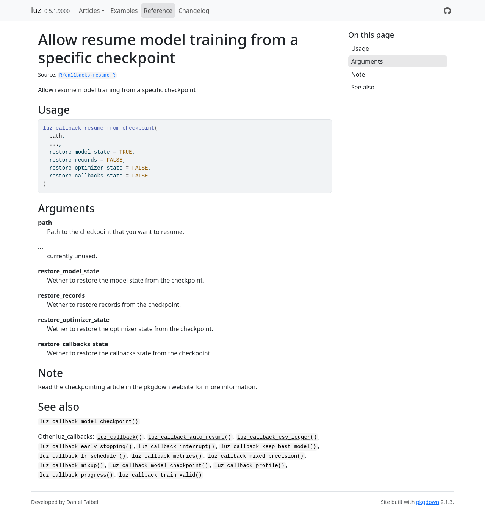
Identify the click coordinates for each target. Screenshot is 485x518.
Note (358, 74)
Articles (89, 10)
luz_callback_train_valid (157, 475)
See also (362, 87)
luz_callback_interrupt (173, 447)
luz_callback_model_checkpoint (156, 466)
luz (36, 10)
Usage (360, 48)
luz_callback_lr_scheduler (79, 456)
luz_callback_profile (246, 466)
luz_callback (116, 437)
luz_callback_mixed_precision (252, 456)
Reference (158, 10)
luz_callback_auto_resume (186, 437)
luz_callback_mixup (68, 466)
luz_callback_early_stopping (82, 447)
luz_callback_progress (72, 475)
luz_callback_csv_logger (273, 437)
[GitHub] (447, 10)
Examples (124, 10)
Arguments (367, 61)
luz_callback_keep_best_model (265, 447)
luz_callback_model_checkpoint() (88, 422)
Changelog (193, 10)
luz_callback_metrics (164, 456)
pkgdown (427, 501)
